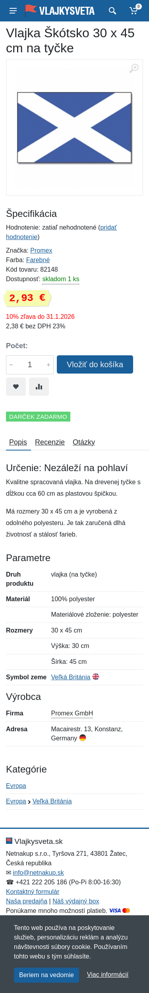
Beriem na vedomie (46, 975)
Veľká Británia (71, 677)
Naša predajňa (26, 901)
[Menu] (13, 11)
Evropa (16, 785)
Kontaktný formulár (32, 891)
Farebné (38, 260)
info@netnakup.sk (38, 872)
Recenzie (50, 442)
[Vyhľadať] (111, 10)
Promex (41, 250)
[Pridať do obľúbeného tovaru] (16, 387)
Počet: (17, 346)
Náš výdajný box (75, 901)
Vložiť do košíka (95, 364)
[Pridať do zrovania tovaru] (39, 387)
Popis (18, 442)
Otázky (84, 442)
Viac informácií (108, 974)
